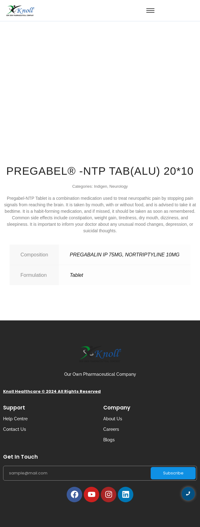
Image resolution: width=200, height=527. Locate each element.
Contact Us (14, 429)
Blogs (109, 439)
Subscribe (173, 473)
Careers (111, 429)
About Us (112, 418)
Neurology (118, 186)
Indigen (100, 186)
